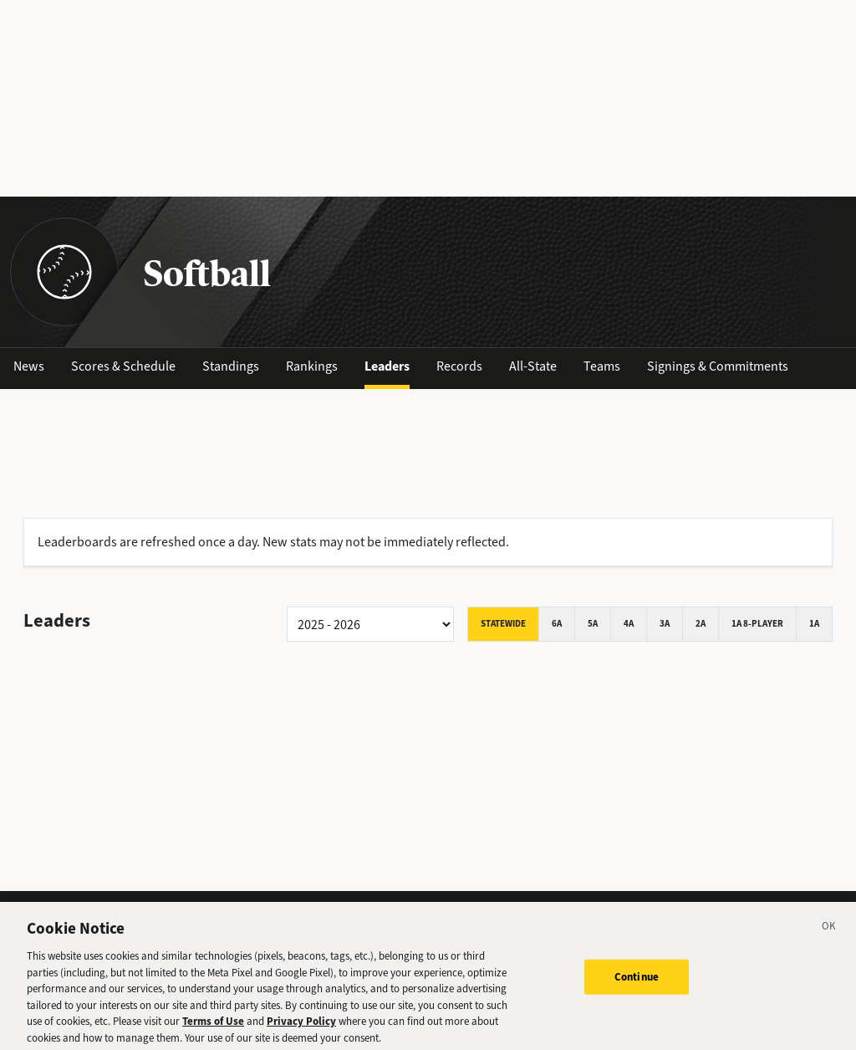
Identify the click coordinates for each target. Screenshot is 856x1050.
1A (814, 623)
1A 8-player (757, 623)
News (28, 366)
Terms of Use (213, 1025)
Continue (636, 981)
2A (701, 623)
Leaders (387, 366)
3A (665, 623)
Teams (601, 366)
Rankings (312, 366)
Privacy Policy (301, 1025)
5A (593, 623)
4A (629, 623)
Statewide (503, 623)
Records (459, 366)
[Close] (829, 932)
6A (557, 623)
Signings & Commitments (717, 366)
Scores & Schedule (123, 366)
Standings (230, 366)
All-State (533, 366)
